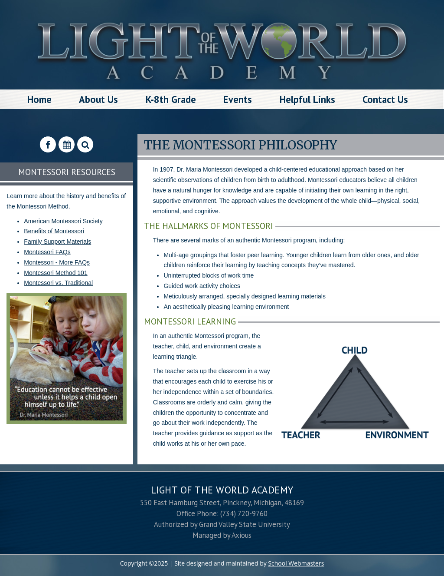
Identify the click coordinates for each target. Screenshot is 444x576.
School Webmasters (296, 563)
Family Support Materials (57, 241)
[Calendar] (66, 144)
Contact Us (385, 99)
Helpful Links (307, 99)
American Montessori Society (63, 221)
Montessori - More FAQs (57, 262)
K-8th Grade (171, 99)
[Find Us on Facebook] (47, 144)
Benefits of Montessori (54, 231)
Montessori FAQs (47, 251)
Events (237, 99)
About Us (98, 99)
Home (39, 99)
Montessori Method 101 (55, 272)
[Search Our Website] (85, 144)
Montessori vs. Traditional (58, 282)
